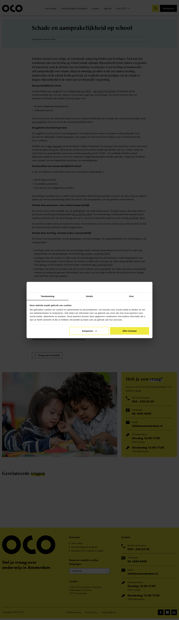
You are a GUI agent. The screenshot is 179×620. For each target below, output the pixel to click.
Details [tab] (89, 296)
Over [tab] (131, 296)
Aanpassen (89, 331)
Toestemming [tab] (47, 296)
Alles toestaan (130, 331)
